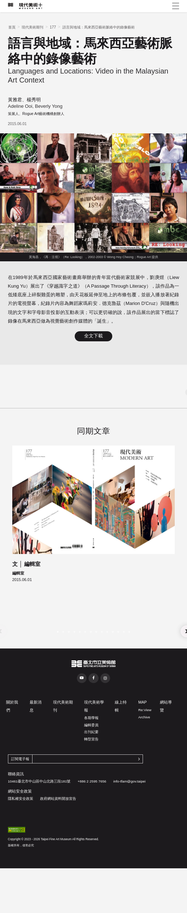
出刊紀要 (91, 765)
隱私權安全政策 (20, 832)
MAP (142, 735)
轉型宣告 (91, 773)
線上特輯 (121, 739)
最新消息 (36, 739)
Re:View (144, 743)
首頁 (12, 27)
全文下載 (93, 335)
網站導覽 (166, 739)
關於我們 (12, 739)
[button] (57, 665)
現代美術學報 (94, 739)
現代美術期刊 (32, 27)
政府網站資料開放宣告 (58, 832)
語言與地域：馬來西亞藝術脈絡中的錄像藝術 (98, 27)
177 (53, 27)
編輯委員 (91, 759)
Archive (144, 751)
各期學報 (91, 751)
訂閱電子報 (20, 792)
